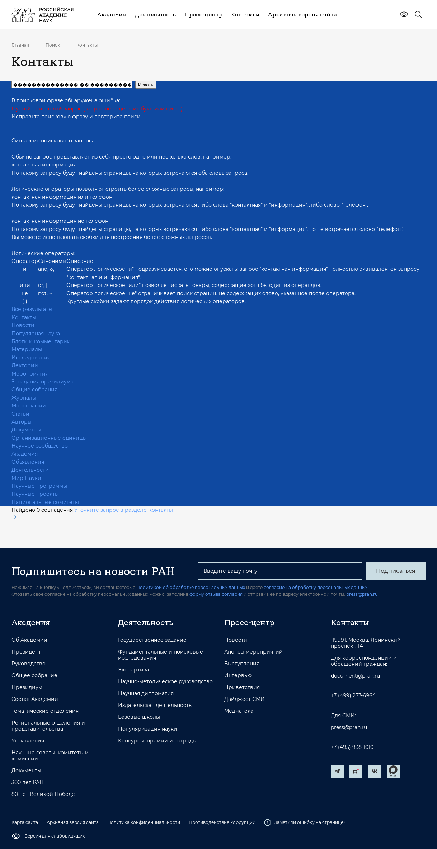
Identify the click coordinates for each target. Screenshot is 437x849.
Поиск (53, 45)
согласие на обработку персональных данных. (316, 587)
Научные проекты (35, 494)
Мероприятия (29, 374)
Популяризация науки (147, 729)
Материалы (26, 349)
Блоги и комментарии (41, 341)
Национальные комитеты (45, 502)
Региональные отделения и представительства (48, 726)
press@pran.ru (362, 594)
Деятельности (30, 470)
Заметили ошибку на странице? (305, 822)
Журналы (23, 398)
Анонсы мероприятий (253, 652)
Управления (27, 741)
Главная (20, 45)
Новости (22, 325)
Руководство (28, 664)
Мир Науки (26, 478)
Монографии (28, 405)
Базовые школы (139, 717)
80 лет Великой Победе (43, 794)
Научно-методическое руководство (165, 682)
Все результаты (31, 309)
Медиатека (238, 711)
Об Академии (29, 640)
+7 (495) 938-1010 (352, 747)
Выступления (241, 664)
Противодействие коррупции (222, 822)
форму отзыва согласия (216, 594)
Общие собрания (34, 389)
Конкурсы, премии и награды (157, 741)
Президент (26, 652)
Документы (26, 429)
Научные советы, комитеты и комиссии (50, 756)
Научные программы (39, 486)
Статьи (20, 414)
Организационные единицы (49, 438)
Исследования (30, 357)
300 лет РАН (27, 782)
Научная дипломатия (146, 693)
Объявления (27, 462)
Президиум (26, 687)
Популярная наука (35, 333)
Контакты (87, 45)
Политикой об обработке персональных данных (190, 587)
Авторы (21, 422)
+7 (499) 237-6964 (353, 696)
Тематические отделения (45, 711)
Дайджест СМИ (244, 699)
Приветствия (242, 687)
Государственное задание (152, 640)
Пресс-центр (249, 622)
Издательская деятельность (155, 705)
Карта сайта (24, 822)
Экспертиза (133, 670)
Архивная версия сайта (73, 822)
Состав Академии (34, 699)
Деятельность (145, 622)
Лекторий (24, 365)
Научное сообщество (39, 446)
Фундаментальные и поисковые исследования (160, 655)
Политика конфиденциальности (143, 822)
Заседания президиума (42, 381)
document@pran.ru (355, 676)
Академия (24, 454)
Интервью (238, 676)
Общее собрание (34, 676)
